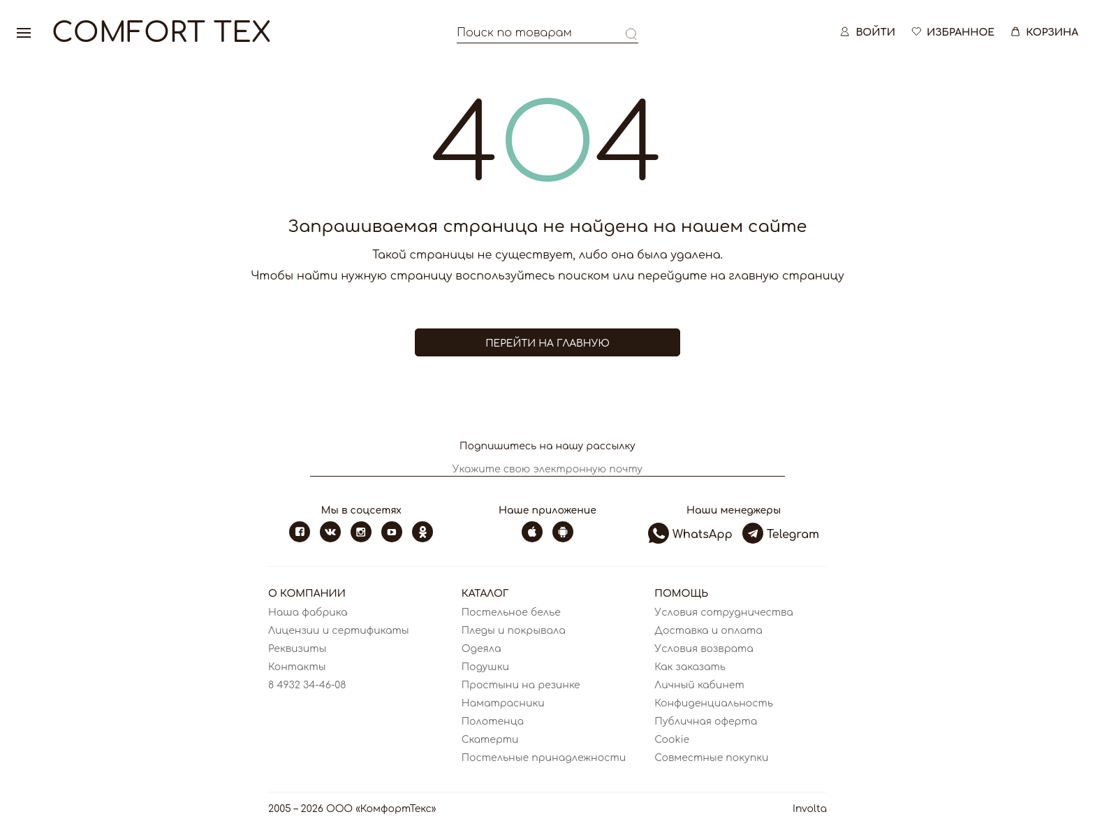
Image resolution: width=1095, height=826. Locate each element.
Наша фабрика (307, 612)
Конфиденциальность (713, 703)
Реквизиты (297, 649)
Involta (810, 809)
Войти (866, 34)
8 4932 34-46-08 (307, 685)
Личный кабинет (699, 685)
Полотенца (493, 721)
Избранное (951, 34)
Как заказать (690, 667)
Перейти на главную (547, 343)
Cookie (671, 739)
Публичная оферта (705, 721)
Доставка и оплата (708, 630)
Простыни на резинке (521, 685)
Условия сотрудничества (723, 612)
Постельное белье (511, 612)
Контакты (297, 667)
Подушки (485, 667)
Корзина (1043, 34)
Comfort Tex (161, 35)
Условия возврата (703, 649)
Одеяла (481, 649)
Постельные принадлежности (544, 758)
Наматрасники (503, 703)
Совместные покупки (711, 758)
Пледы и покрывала (514, 630)
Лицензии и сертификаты (338, 630)
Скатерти (490, 739)
